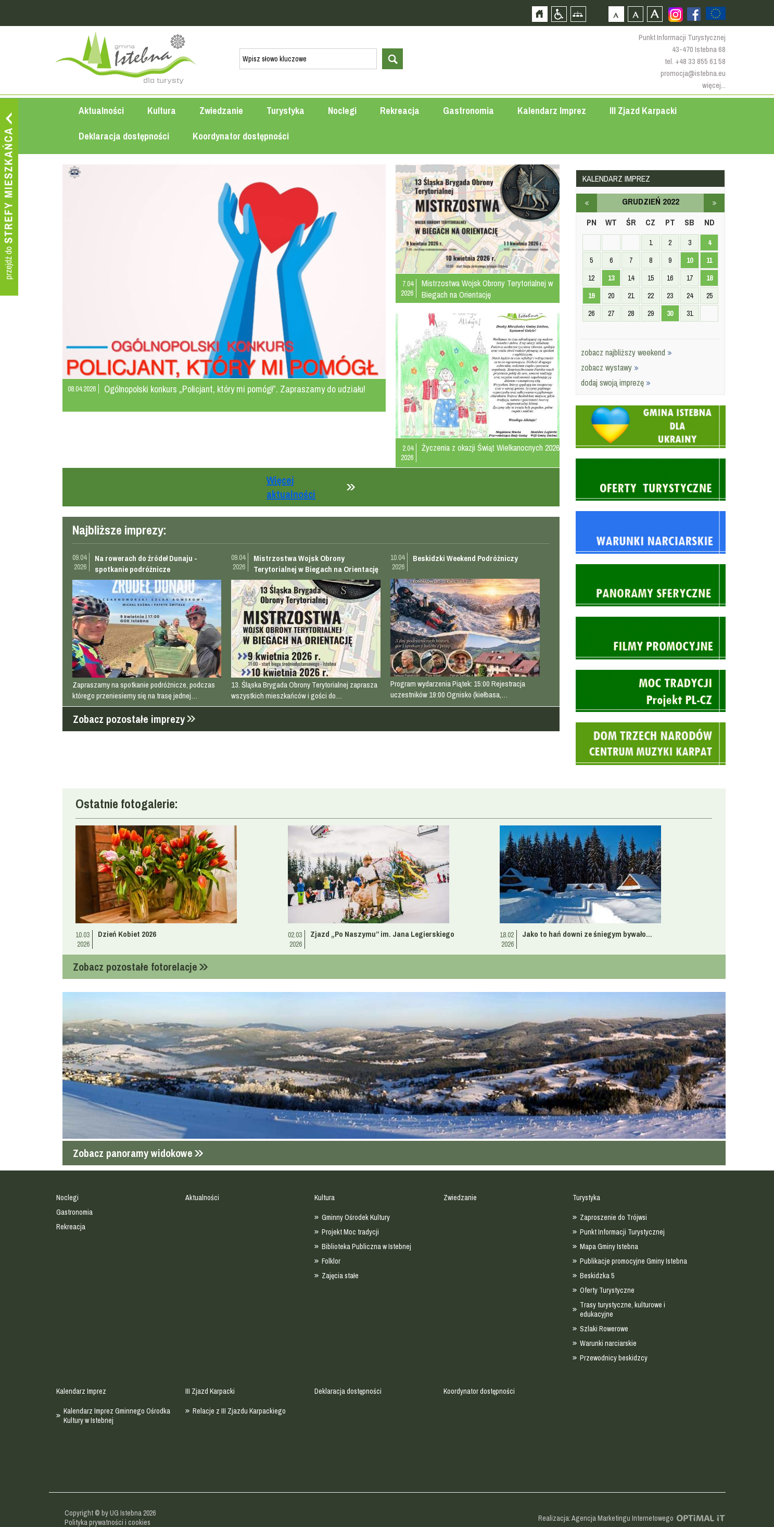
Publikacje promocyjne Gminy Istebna (633, 1261)
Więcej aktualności (291, 487)
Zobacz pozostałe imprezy (129, 719)
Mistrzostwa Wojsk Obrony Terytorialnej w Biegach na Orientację (487, 288)
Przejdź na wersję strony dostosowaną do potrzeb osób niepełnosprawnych (558, 13)
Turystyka (285, 110)
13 (611, 278)
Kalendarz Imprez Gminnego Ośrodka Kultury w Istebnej (117, 1415)
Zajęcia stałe (340, 1275)
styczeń (714, 203)
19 (591, 295)
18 (709, 278)
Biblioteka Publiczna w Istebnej (366, 1246)
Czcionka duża (654, 13)
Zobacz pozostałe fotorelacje (135, 967)
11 (709, 260)
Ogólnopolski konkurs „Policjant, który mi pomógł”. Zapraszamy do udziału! (234, 389)
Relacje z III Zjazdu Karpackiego (239, 1411)
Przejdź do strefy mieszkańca (9, 197)
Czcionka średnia (635, 13)
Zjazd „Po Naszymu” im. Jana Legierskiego (382, 933)
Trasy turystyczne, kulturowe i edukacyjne (622, 1309)
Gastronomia (468, 110)
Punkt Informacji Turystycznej (622, 1232)
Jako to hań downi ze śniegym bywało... (587, 933)
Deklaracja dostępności (124, 136)
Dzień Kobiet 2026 (127, 933)
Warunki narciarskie (608, 1343)
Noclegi (342, 110)
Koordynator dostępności (241, 136)
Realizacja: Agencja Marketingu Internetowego (606, 1518)
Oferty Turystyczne (607, 1290)
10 (690, 260)
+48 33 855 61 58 (700, 61)
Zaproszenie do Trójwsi (613, 1217)
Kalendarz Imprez (551, 110)
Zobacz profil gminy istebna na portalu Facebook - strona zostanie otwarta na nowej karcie (694, 14)
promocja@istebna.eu (693, 73)
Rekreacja (400, 110)
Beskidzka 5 (597, 1275)
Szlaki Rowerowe (604, 1328)
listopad (586, 203)
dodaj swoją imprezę (616, 382)
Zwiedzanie (221, 110)
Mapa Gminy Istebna (609, 1246)
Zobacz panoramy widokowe (133, 1153)
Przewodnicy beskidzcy (614, 1358)
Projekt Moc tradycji (350, 1232)
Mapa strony (578, 13)
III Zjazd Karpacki (643, 110)
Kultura (161, 110)
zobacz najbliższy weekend (626, 352)
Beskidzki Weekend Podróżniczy (465, 558)
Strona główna (539, 13)
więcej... (714, 85)
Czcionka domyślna (616, 13)
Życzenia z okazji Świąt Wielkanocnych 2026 (491, 447)
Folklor (331, 1261)
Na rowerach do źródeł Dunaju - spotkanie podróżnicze (146, 564)
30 (670, 313)
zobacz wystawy (610, 367)
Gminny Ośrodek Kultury (356, 1217)
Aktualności (101, 110)
